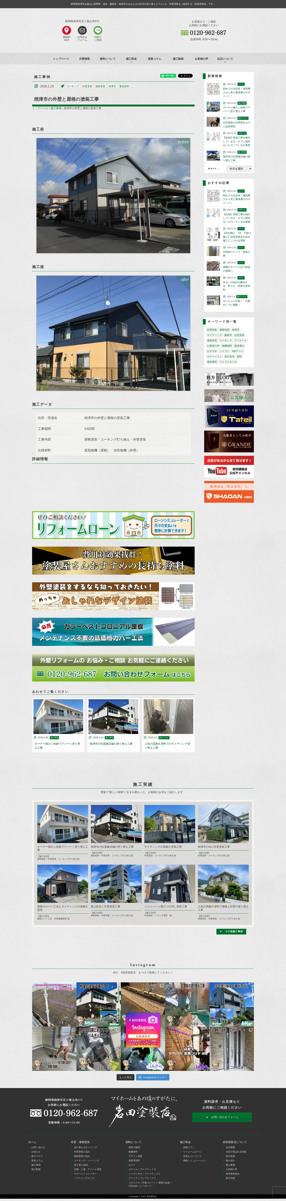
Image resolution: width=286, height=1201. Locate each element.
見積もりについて (192, 1156)
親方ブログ (37, 1156)
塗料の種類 (134, 1147)
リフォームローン (192, 1151)
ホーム (32, 1142)
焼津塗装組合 (233, 1173)
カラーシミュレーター (85, 1173)
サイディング (214, 335)
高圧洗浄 (229, 356)
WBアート (237, 351)
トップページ (61, 58)
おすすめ (212, 351)
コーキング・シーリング (86, 1160)
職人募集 (230, 1165)
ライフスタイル (228, 361)
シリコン (224, 351)
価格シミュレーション (194, 1160)
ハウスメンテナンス (84, 1178)
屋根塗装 (100, 86)
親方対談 (230, 1178)
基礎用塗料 (134, 1160)
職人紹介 (230, 1160)
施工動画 (178, 58)
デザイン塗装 (135, 1156)
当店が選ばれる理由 (236, 1151)
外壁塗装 (87, 86)
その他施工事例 (234, 931)
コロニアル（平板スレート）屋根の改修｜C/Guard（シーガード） (150, 1184)
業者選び (239, 345)
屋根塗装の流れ (82, 1156)
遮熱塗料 (124, 86)
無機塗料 (227, 345)
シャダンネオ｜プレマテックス (144, 1173)
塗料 (239, 356)
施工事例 (56, 108)
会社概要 (230, 1147)
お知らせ (36, 1151)
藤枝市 (228, 335)
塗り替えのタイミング (85, 1147)
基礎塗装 (212, 340)
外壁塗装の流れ (82, 1151)
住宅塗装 (239, 335)
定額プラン (189, 1147)
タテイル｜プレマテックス (142, 1169)
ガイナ (131, 1165)
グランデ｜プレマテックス (142, 1178)
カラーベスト (214, 356)
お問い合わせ (38, 1147)
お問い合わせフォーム (225, 1117)
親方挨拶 (230, 1156)
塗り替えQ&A (81, 1165)
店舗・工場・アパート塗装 (88, 1169)
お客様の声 (201, 58)
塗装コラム (154, 58)
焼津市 (112, 86)
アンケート (240, 340)
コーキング (73, 86)
